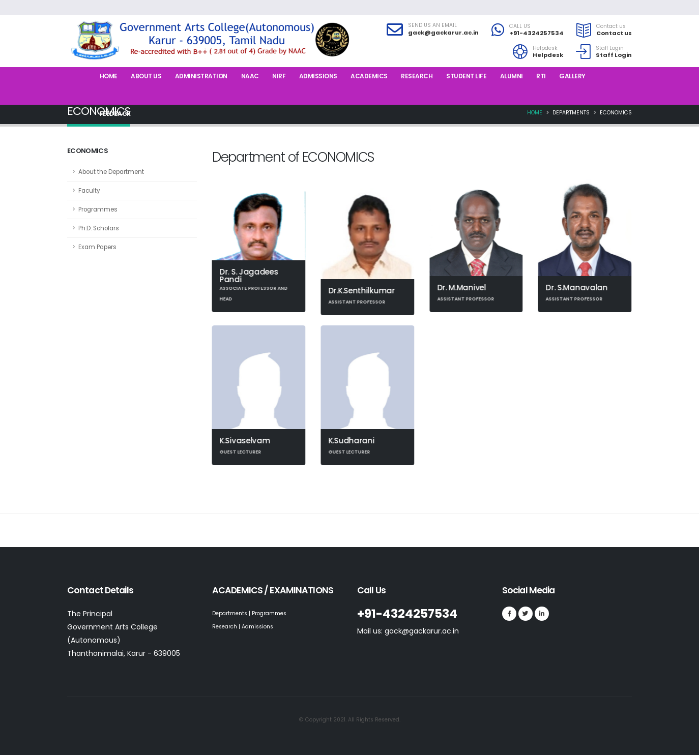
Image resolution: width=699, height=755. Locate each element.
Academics (369, 76)
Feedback (115, 113)
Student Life (466, 76)
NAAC (250, 76)
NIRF (278, 76)
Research (416, 76)
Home (109, 76)
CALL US (520, 26)
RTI (541, 76)
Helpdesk (545, 48)
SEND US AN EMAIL (432, 25)
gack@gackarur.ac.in (443, 32)
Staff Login (610, 48)
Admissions (318, 76)
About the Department (111, 172)
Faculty (89, 191)
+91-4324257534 (536, 33)
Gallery (572, 76)
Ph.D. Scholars (98, 228)
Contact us (611, 26)
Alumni (511, 76)
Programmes (98, 209)
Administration (201, 76)
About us (146, 76)
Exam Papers (97, 247)
